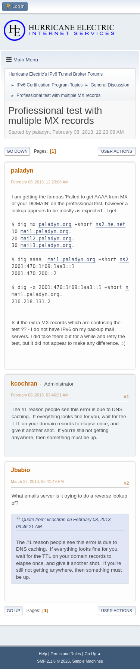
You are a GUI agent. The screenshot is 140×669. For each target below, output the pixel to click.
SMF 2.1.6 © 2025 (53, 661)
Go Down (17, 151)
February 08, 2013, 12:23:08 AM (40, 182)
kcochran (24, 383)
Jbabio (20, 470)
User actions (116, 151)
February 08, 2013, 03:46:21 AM (40, 395)
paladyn (22, 170)
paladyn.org (54, 224)
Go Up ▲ (92, 653)
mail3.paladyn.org (46, 245)
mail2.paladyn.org (46, 238)
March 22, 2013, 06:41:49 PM (37, 481)
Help (43, 653)
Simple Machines (87, 661)
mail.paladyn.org (44, 231)
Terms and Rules (66, 653)
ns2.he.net (110, 224)
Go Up (13, 610)
